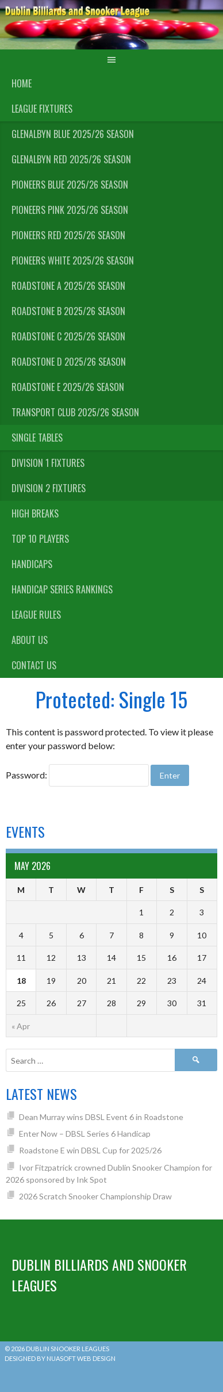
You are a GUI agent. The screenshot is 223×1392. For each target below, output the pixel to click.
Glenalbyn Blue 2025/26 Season (72, 134)
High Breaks (35, 513)
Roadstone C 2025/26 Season (68, 336)
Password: (77, 774)
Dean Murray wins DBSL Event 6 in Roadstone (101, 1117)
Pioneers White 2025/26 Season (72, 260)
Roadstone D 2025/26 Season (68, 362)
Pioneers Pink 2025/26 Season (69, 210)
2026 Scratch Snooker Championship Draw (95, 1196)
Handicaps (31, 564)
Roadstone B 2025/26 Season (68, 311)
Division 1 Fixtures (47, 463)
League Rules (36, 615)
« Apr (20, 1026)
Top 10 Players (40, 539)
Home (21, 83)
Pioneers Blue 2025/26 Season (69, 184)
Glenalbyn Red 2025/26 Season (71, 159)
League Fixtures (41, 109)
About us (29, 640)
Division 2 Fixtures (48, 488)
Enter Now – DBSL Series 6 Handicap (85, 1133)
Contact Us (33, 665)
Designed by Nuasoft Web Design (60, 1358)
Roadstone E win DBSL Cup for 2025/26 (90, 1150)
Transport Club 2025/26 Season (75, 412)
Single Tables (37, 437)
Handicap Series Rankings (62, 589)
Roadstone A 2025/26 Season (68, 286)
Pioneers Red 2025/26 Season (68, 235)
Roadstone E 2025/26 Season (67, 387)
